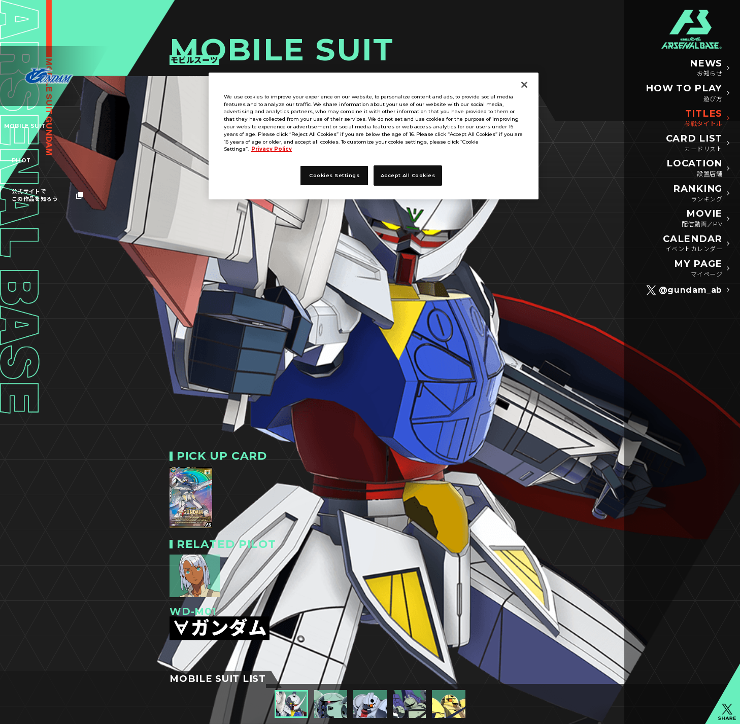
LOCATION (694, 168)
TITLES (703, 118)
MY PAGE (698, 269)
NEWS (706, 68)
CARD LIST (694, 143)
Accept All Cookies (408, 175)
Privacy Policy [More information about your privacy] (271, 149)
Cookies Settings (334, 175)
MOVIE (702, 218)
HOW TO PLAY (684, 93)
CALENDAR (692, 244)
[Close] (524, 85)
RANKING (697, 193)
